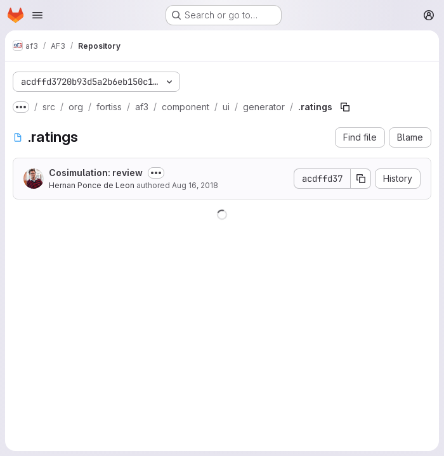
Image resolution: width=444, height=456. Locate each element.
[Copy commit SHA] (361, 178)
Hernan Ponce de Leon (91, 185)
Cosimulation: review (96, 172)
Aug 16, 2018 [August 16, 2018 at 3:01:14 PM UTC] (195, 185)
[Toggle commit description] (156, 173)
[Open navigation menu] (37, 15)
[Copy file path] (345, 107)
